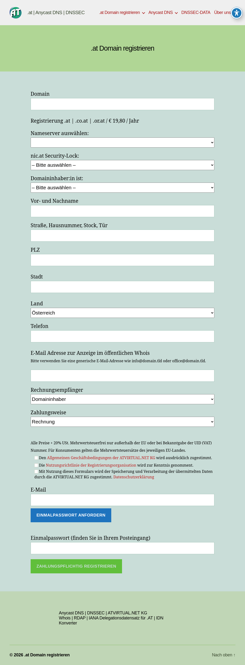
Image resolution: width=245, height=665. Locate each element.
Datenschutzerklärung (133, 477)
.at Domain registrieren (119, 12)
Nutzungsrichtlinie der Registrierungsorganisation (91, 465)
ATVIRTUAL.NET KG (127, 613)
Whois (65, 618)
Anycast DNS (161, 12)
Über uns (222, 12)
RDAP (80, 618)
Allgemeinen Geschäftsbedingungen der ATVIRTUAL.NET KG (101, 458)
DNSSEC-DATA (195, 12)
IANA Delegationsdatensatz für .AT (121, 618)
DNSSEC (96, 613)
